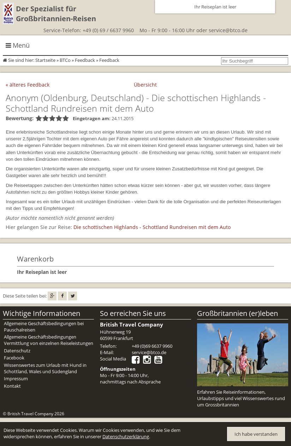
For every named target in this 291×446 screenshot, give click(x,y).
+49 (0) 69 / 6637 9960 (108, 30)
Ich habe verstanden (256, 434)
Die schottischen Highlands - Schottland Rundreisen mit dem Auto (152, 227)
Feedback (85, 60)
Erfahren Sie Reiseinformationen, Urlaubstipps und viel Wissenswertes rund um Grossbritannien (241, 398)
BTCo (65, 60)
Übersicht (145, 84)
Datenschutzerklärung (125, 436)
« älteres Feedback (27, 84)
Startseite (45, 60)
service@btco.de (228, 30)
